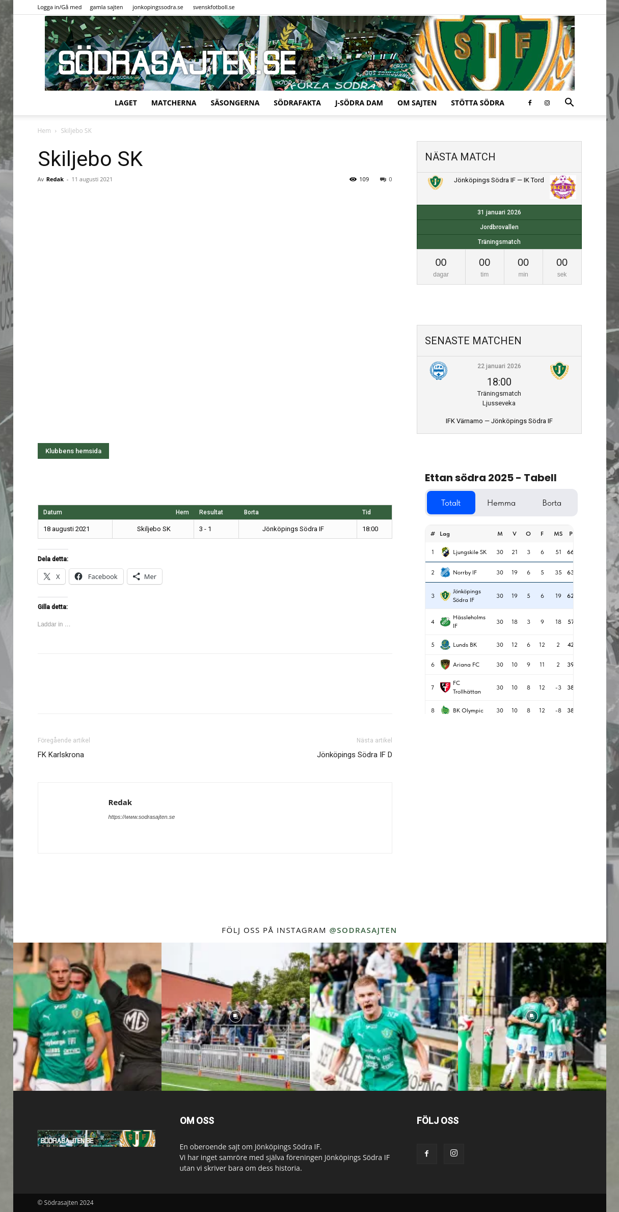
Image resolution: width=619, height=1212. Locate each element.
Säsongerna (234, 102)
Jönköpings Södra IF (284, 529)
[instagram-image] (87, 1017)
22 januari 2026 (499, 366)
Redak (55, 179)
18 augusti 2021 (66, 529)
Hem (44, 130)
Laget (126, 102)
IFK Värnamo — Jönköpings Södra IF (499, 421)
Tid (366, 512)
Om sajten (417, 102)
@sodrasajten (363, 930)
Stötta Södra (477, 102)
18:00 (370, 529)
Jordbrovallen (499, 227)
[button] (569, 103)
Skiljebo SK (161, 529)
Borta (251, 512)
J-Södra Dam (359, 102)
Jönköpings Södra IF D (354, 754)
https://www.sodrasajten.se (142, 817)
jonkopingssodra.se (157, 7)
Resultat (211, 512)
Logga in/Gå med (60, 7)
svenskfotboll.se (214, 7)
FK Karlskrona (61, 754)
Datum (52, 512)
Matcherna (174, 102)
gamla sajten (106, 7)
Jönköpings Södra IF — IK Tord (499, 180)
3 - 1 (205, 529)
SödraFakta (297, 102)
